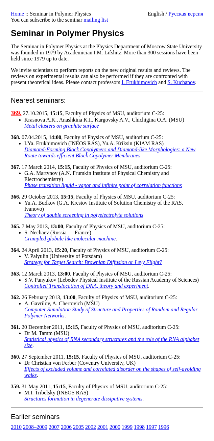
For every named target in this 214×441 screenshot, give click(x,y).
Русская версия (185, 14)
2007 (54, 427)
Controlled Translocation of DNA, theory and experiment (86, 286)
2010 (16, 427)
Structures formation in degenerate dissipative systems (83, 398)
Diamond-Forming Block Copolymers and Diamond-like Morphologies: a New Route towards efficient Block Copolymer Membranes (109, 152)
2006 (66, 427)
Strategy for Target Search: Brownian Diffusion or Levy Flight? (93, 262)
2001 (102, 427)
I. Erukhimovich (139, 82)
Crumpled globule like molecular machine (70, 238)
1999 (127, 427)
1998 (139, 427)
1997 (151, 427)
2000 (115, 427)
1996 (163, 427)
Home (17, 14)
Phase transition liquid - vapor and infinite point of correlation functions (103, 185)
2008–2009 (35, 427)
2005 (78, 427)
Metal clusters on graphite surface (61, 126)
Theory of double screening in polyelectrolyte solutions (83, 215)
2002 (90, 427)
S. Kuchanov (181, 82)
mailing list (96, 20)
